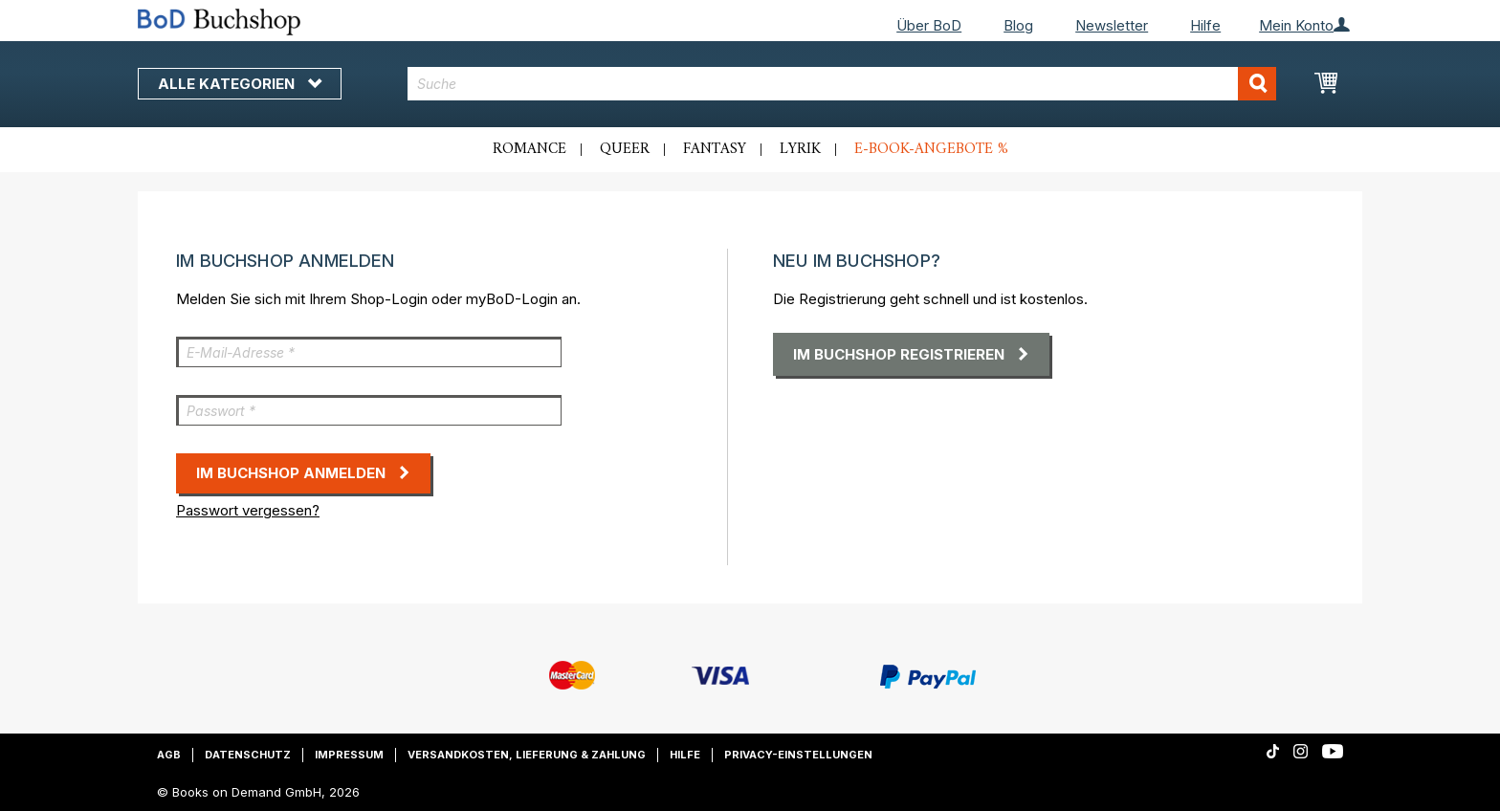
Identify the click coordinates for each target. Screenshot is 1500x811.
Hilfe (1205, 25)
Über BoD (928, 25)
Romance (529, 149)
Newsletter (1111, 25)
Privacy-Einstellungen (798, 754)
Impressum (349, 754)
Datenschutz (248, 754)
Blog (1018, 25)
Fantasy (714, 149)
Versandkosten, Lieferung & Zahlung (527, 754)
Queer (625, 149)
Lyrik (800, 149)
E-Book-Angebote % (931, 149)
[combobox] (842, 83)
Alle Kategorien (239, 84)
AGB (169, 754)
